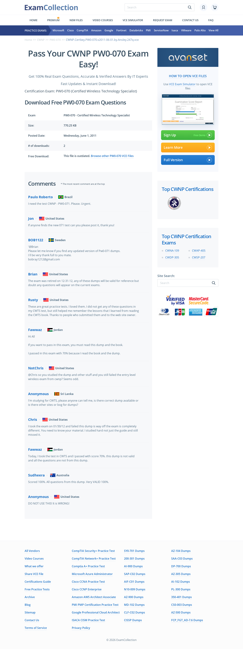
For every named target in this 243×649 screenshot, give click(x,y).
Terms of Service (36, 628)
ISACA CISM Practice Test (88, 620)
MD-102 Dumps (134, 605)
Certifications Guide (38, 582)
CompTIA (82, 30)
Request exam (162, 20)
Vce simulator (133, 20)
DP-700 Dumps (181, 566)
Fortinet (121, 30)
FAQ (210, 20)
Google (108, 30)
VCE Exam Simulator (182, 83)
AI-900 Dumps (133, 566)
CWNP (42, 40)
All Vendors (32, 551)
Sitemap (30, 612)
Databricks (136, 30)
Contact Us (32, 620)
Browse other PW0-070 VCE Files (112, 156)
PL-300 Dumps (180, 589)
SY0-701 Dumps (134, 551)
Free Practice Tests (37, 589)
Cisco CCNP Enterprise (86, 589)
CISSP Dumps (133, 620)
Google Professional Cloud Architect (96, 612)
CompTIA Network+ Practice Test (94, 558)
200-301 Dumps (134, 558)
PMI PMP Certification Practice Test (95, 605)
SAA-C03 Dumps (182, 558)
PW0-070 (57, 40)
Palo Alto (200, 30)
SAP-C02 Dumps (134, 574)
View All (213, 30)
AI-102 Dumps (180, 582)
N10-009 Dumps (134, 589)
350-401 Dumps (181, 597)
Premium (53, 20)
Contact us (190, 20)
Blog (28, 605)
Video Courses (103, 20)
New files (76, 20)
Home (33, 20)
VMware (186, 30)
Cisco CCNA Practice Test (88, 582)
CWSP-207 (198, 257)
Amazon (96, 30)
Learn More (187, 147)
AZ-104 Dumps (181, 551)
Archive (30, 597)
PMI (148, 30)
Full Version (187, 159)
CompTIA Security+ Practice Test (93, 551)
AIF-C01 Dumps (134, 582)
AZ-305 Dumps (181, 574)
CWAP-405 (198, 250)
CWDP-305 (172, 257)
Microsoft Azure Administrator (92, 574)
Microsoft (58, 30)
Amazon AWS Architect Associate (94, 597)
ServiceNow (161, 30)
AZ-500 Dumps (181, 612)
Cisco (70, 30)
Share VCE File (34, 574)
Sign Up (187, 134)
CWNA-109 (172, 250)
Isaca (175, 30)
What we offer (34, 566)
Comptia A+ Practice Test (88, 566)
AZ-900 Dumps (133, 597)
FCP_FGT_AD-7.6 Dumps (187, 620)
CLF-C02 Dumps (134, 612)
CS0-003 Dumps (181, 605)
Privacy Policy (81, 628)
